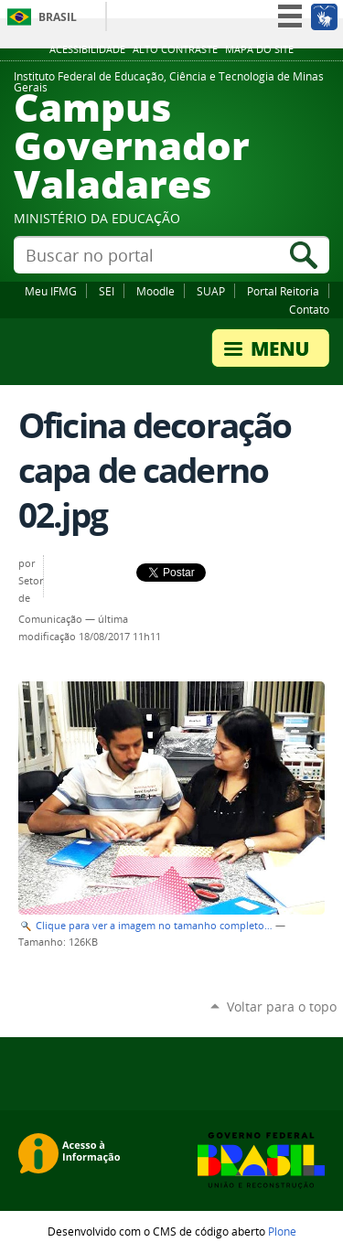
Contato (309, 309)
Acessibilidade (87, 49)
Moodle (155, 291)
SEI (106, 291)
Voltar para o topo (282, 1006)
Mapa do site (259, 49)
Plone (282, 1231)
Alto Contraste (175, 49)
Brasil (57, 17)
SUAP (211, 291)
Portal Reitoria (283, 291)
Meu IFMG (51, 291)
